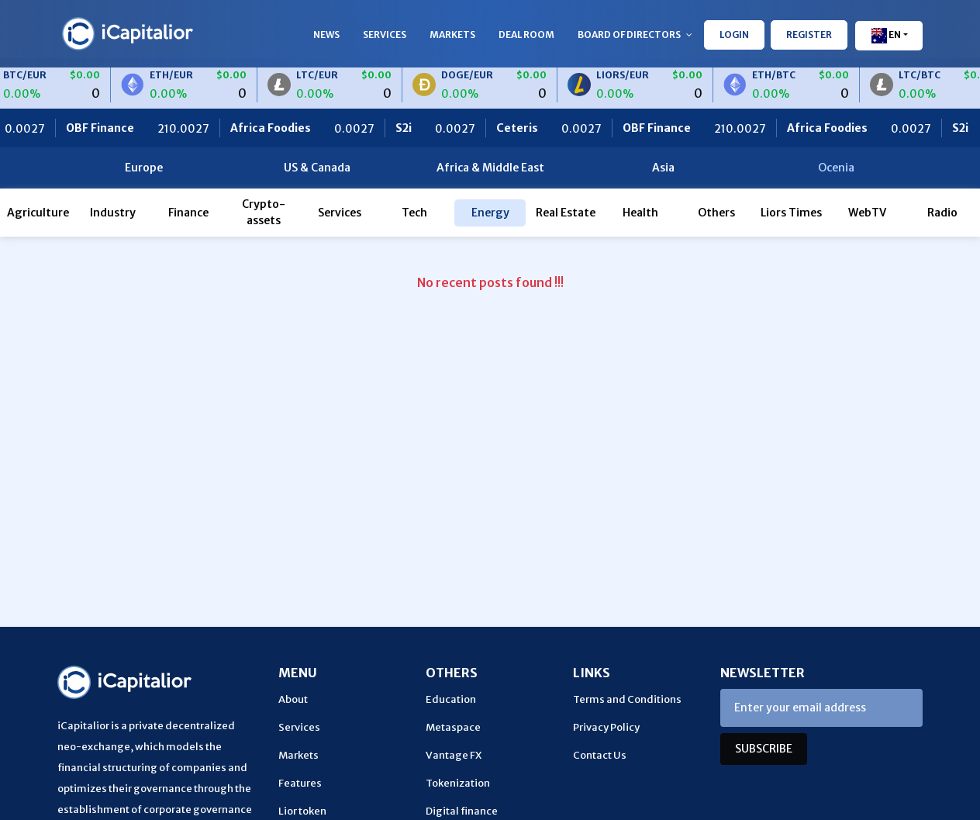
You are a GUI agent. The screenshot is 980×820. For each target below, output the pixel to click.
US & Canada (317, 168)
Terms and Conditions (627, 699)
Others (716, 213)
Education (451, 699)
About (293, 699)
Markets (452, 34)
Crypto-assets (263, 212)
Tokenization (458, 783)
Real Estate (565, 213)
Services (384, 34)
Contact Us (599, 755)
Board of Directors (635, 34)
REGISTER (809, 34)
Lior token (302, 811)
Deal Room (526, 34)
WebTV (867, 213)
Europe (144, 168)
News (326, 34)
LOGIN (734, 34)
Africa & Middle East (490, 168)
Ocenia (836, 168)
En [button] (885, 36)
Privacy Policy (606, 727)
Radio (942, 213)
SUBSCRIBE (763, 749)
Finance (188, 213)
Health (640, 213)
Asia (663, 168)
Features (300, 783)
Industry (113, 213)
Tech (414, 213)
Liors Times (791, 213)
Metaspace (453, 727)
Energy (490, 213)
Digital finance (462, 811)
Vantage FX (453, 755)
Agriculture (38, 213)
